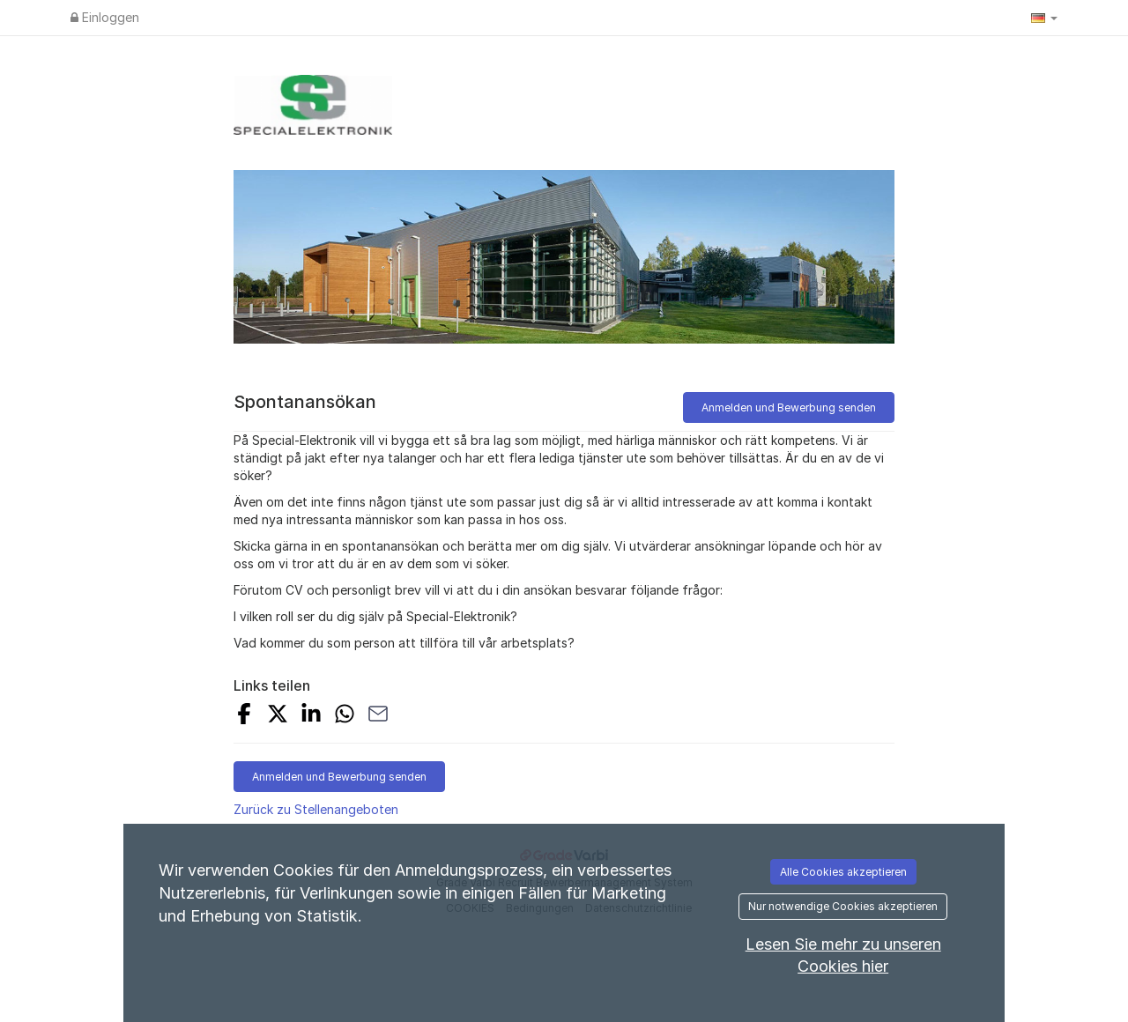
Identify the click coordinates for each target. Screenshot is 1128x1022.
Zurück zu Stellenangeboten (316, 809)
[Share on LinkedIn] (311, 715)
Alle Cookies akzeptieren (843, 871)
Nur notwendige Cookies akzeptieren (843, 906)
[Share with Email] (378, 715)
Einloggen (104, 17)
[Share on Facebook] (244, 715)
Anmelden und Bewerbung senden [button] (788, 407)
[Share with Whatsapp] (344, 715)
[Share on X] (277, 715)
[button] (1044, 17)
